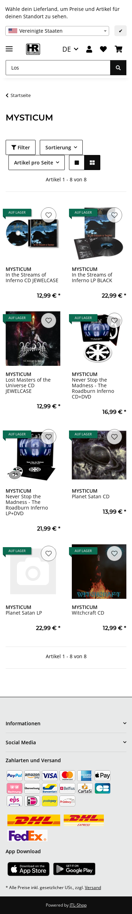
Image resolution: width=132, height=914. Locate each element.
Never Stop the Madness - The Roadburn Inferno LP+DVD (27, 502)
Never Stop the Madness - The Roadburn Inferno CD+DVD (93, 385)
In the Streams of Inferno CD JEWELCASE (32, 275)
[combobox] (57, 31)
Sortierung (58, 147)
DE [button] (66, 49)
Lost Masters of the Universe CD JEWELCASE (28, 382)
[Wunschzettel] (103, 49)
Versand (93, 887)
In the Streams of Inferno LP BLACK (92, 275)
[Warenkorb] (118, 49)
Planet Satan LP (24, 610)
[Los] (58, 67)
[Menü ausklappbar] (9, 45)
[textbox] (57, 30)
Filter (20, 147)
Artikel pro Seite (33, 162)
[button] (89, 49)
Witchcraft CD (88, 610)
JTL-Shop (78, 905)
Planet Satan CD (90, 493)
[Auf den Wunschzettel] (48, 215)
